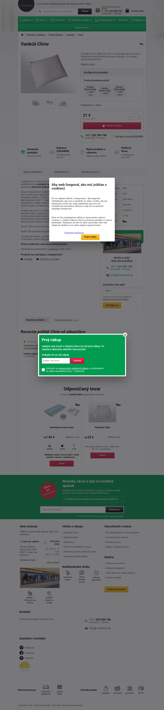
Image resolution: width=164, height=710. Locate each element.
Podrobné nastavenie (74, 233)
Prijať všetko (90, 237)
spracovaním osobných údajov (73, 368)
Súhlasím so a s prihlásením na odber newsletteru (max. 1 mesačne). (75, 369)
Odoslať (77, 360)
